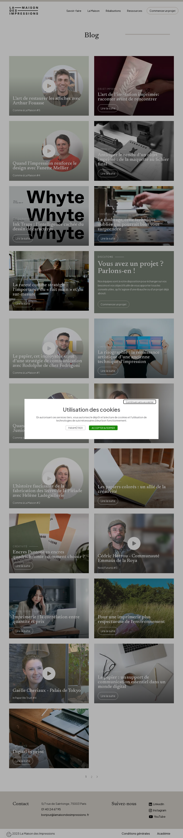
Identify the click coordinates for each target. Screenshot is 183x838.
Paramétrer (75, 427)
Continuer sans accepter (140, 401)
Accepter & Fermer (103, 427)
